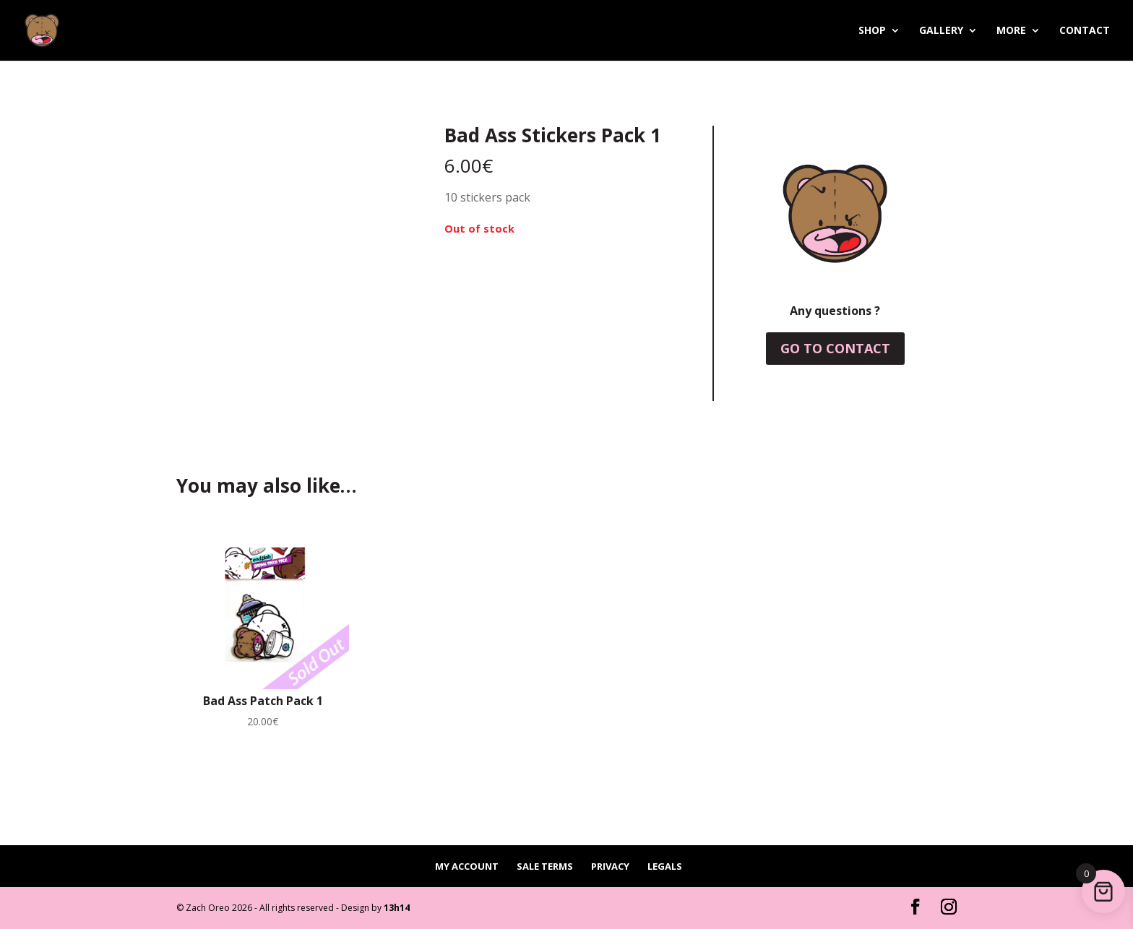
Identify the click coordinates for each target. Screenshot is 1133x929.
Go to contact (835, 348)
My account (467, 866)
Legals (664, 866)
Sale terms (545, 866)
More (1011, 31)
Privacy (610, 866)
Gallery (941, 31)
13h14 (397, 908)
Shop (872, 31)
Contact (1084, 31)
